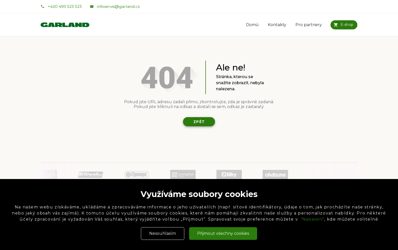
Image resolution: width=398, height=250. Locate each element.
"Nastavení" (312, 219)
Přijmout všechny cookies (223, 233)
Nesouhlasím (162, 233)
